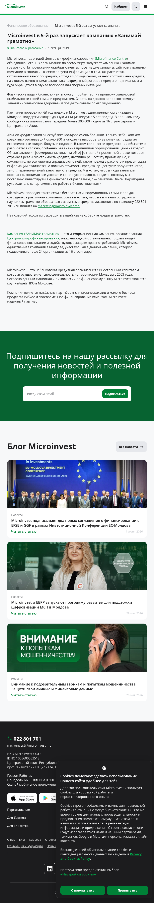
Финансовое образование (28, 25)
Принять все (127, 890)
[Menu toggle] (145, 6)
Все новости (131, 447)
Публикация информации (25, 846)
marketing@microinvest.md (59, 206)
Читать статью (23, 531)
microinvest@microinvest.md (29, 745)
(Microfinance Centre (111, 58)
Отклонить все (82, 890)
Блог (22, 839)
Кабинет (121, 6)
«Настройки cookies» (78, 874)
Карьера (35, 839)
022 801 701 (24, 739)
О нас (11, 839)
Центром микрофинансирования (33, 238)
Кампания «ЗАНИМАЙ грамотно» (33, 234)
